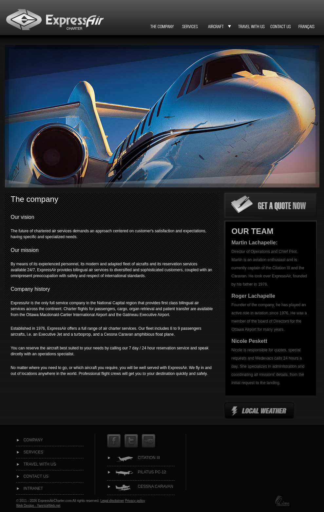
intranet (33, 488)
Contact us (35, 476)
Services (33, 452)
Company (33, 440)
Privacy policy (135, 501)
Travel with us (39, 464)
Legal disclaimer (112, 501)
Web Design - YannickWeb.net (38, 505)
